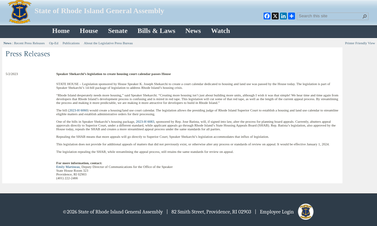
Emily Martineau (68, 167)
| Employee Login (285, 212)
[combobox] (330, 16)
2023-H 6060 (78, 110)
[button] (364, 16)
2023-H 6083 (145, 121)
